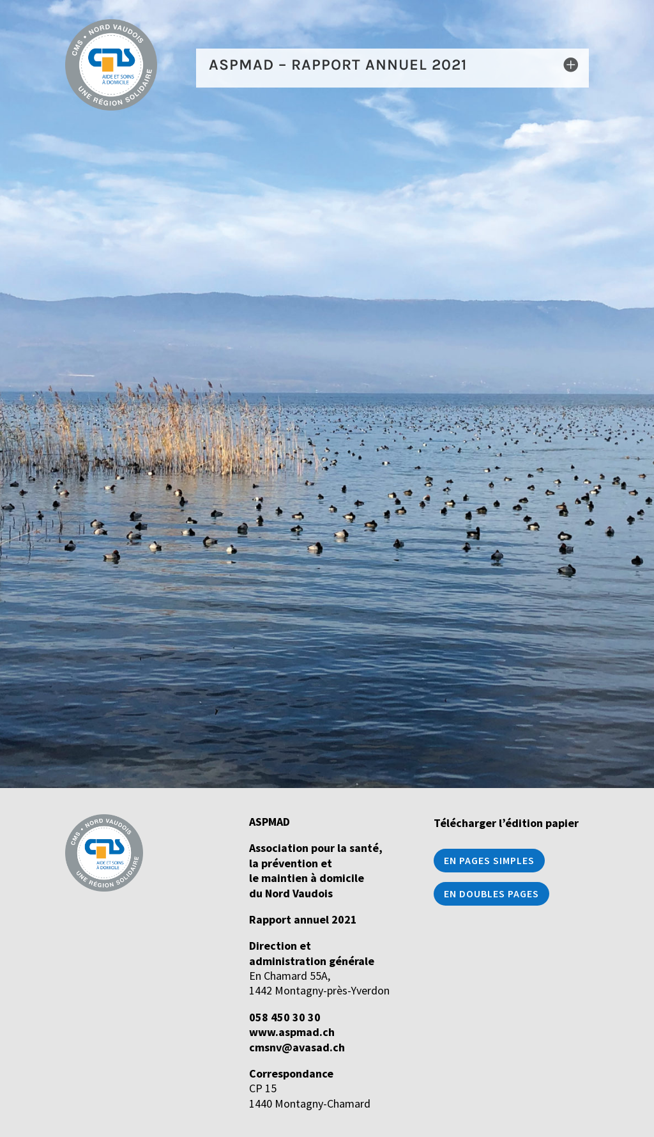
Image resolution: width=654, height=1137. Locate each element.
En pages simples (489, 860)
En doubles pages (491, 893)
